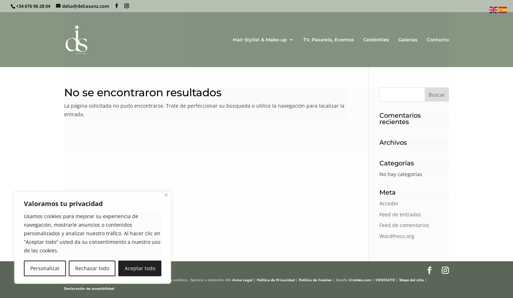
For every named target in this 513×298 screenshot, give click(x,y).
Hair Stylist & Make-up (260, 39)
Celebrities (376, 39)
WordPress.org (396, 236)
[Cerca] (166, 195)
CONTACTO (385, 279)
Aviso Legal (242, 279)
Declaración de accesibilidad (89, 288)
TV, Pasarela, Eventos (328, 39)
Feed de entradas (400, 214)
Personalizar (45, 268)
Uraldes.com (360, 279)
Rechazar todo (92, 268)
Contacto (438, 39)
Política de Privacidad (276, 279)
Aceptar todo (140, 268)
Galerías (408, 39)
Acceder (389, 203)
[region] (92, 238)
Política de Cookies (315, 279)
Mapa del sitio (411, 279)
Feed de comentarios (404, 225)
